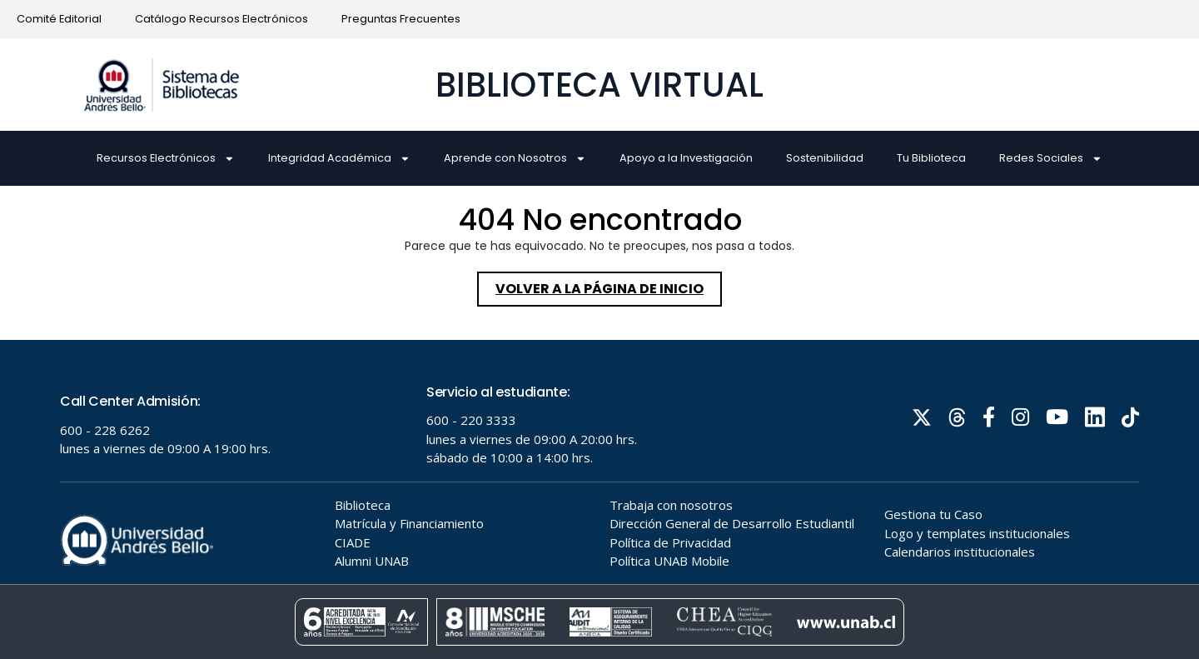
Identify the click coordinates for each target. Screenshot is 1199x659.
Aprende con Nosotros (515, 158)
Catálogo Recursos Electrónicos (221, 19)
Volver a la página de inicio (608, 285)
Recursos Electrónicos (166, 158)
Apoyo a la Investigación (686, 158)
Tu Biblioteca (931, 158)
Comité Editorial (59, 19)
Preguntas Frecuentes (400, 19)
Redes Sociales (1050, 158)
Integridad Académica (339, 158)
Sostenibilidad (824, 158)
